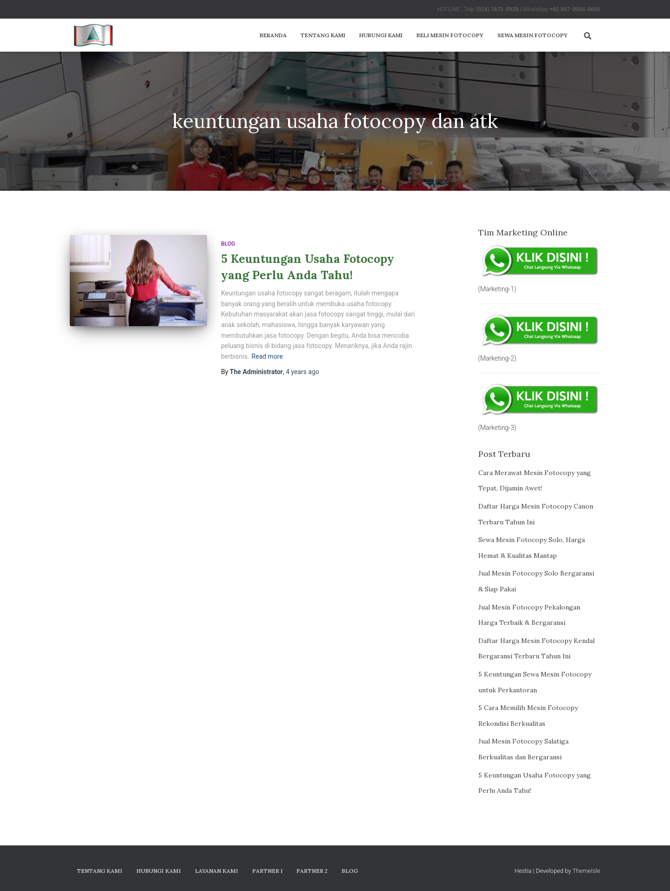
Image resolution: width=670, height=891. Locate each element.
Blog (228, 244)
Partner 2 (312, 870)
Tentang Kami (323, 35)
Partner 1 (267, 870)
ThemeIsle (586, 870)
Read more (267, 356)
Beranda (273, 35)
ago (302, 371)
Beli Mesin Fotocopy (449, 35)
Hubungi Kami (380, 35)
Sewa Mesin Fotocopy (532, 35)
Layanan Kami (216, 870)
